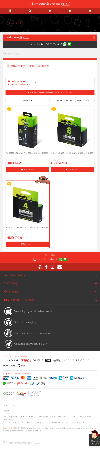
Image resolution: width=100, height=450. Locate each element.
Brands (27, 100)
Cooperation (12, 291)
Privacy (6, 411)
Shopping (11, 283)
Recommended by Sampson (72, 100)
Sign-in (24, 37)
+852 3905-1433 (51, 44)
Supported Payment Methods (16, 374)
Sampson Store (14, 274)
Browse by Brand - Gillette (29, 66)
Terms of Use (9, 405)
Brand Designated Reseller (15, 356)
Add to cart (28, 169)
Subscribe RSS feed (19, 300)
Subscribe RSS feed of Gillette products (50, 92)
